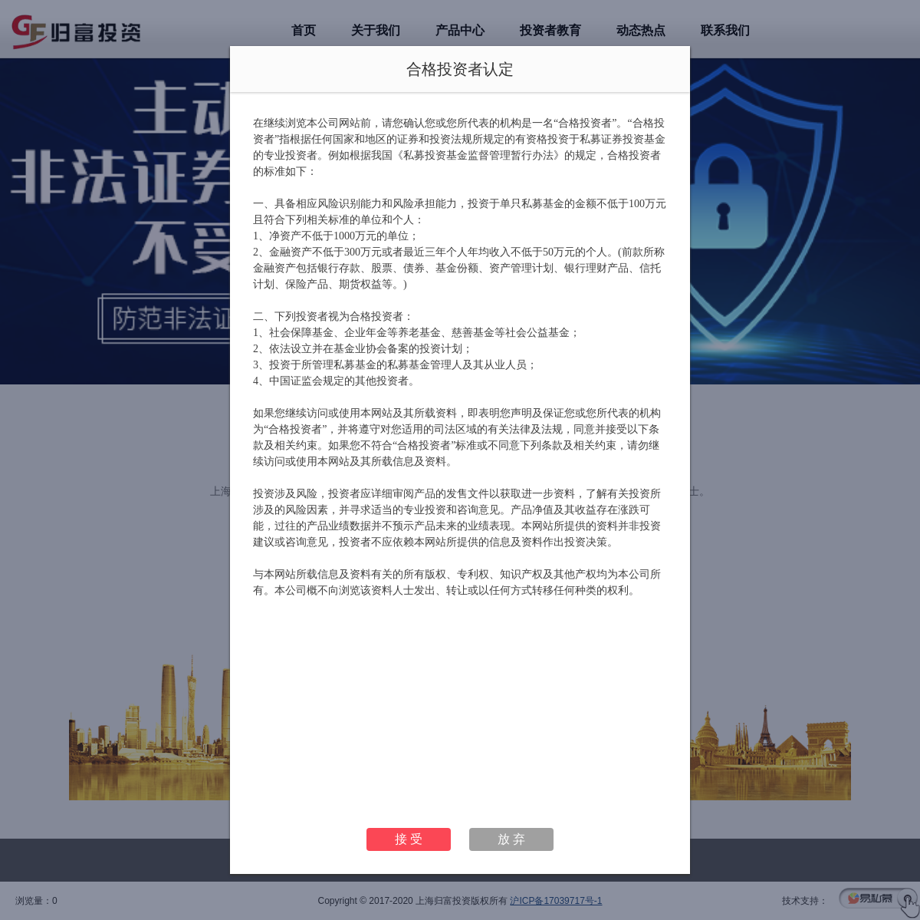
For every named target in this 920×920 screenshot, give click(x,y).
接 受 (408, 839)
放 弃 (511, 839)
